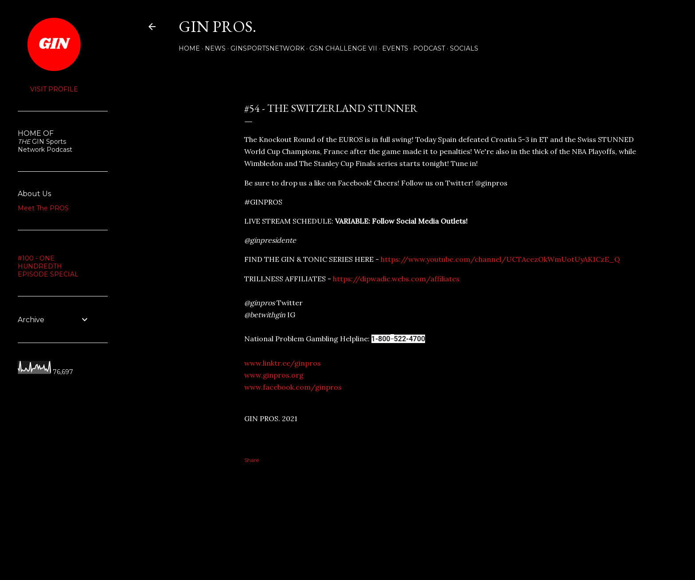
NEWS (215, 48)
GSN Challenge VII (343, 48)
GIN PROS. (217, 26)
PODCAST (429, 48)
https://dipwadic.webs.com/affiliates (396, 278)
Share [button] (155, 91)
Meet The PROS (43, 208)
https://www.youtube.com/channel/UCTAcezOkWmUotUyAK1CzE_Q (500, 259)
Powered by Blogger (401, 538)
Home (189, 48)
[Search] (642, 26)
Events (395, 48)
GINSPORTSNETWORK (267, 48)
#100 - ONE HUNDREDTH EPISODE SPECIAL (48, 266)
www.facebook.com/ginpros (293, 387)
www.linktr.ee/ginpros (282, 363)
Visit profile (54, 89)
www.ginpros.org (274, 375)
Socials (464, 48)
